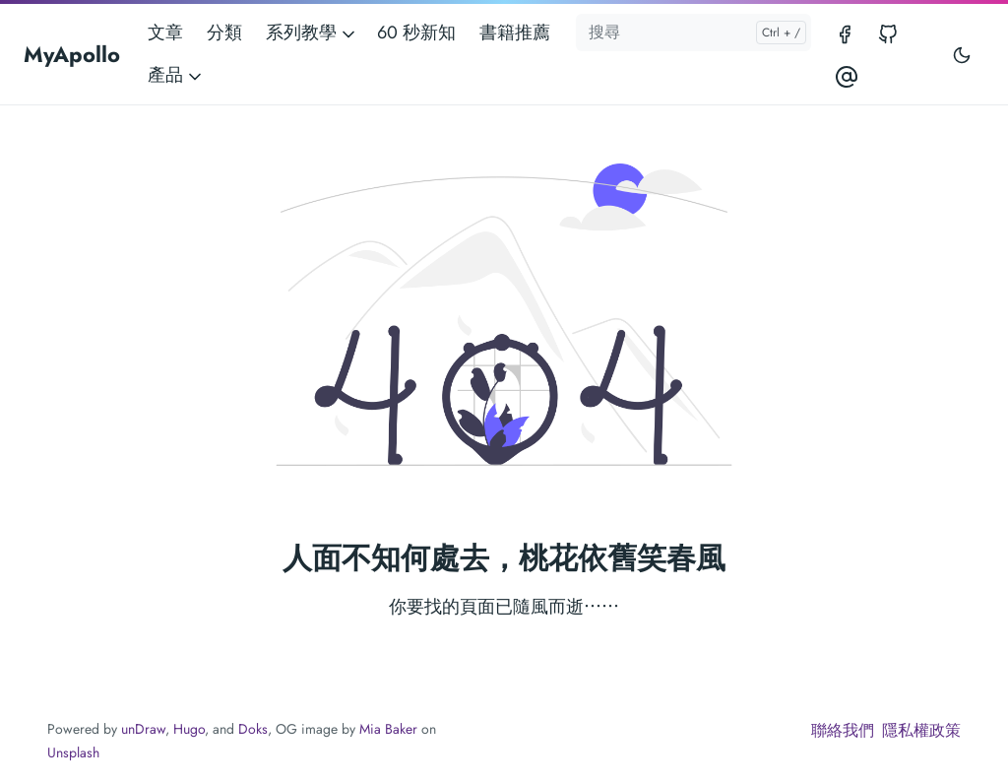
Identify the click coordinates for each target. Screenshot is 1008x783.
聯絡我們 (842, 730)
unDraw (143, 729)
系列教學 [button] (312, 32)
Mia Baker (388, 729)
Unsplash (73, 752)
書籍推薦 (514, 32)
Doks (253, 729)
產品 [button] (176, 75)
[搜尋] (693, 32)
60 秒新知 (416, 32)
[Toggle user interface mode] (961, 54)
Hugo (189, 729)
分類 (224, 32)
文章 (165, 32)
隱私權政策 (921, 730)
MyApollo (72, 54)
